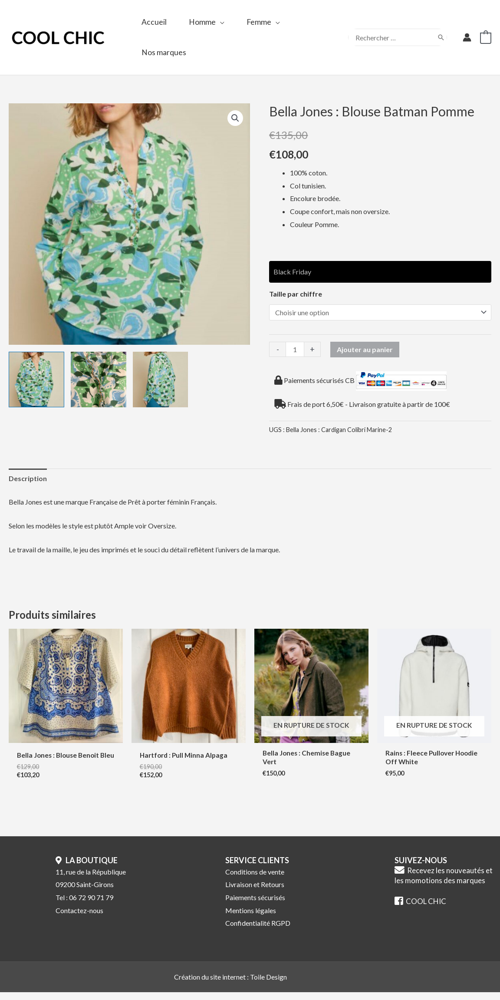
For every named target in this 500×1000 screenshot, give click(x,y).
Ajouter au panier (365, 349)
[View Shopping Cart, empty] (485, 37)
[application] (221, 21)
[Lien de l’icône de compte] (467, 37)
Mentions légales (250, 917)
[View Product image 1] (36, 379)
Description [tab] (28, 478)
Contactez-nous (79, 917)
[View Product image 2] (98, 379)
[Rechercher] (441, 37)
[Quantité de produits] (295, 349)
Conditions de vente (254, 879)
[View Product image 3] (160, 379)
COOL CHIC (420, 908)
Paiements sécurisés (255, 905)
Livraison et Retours (254, 892)
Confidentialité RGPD (257, 930)
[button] (235, 118)
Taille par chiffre (295, 294)
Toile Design (268, 984)
